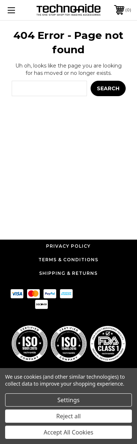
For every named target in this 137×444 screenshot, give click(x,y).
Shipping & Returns (68, 273)
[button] (69, 343)
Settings (68, 400)
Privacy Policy (68, 246)
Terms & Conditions (68, 259)
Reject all (68, 416)
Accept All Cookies (69, 432)
